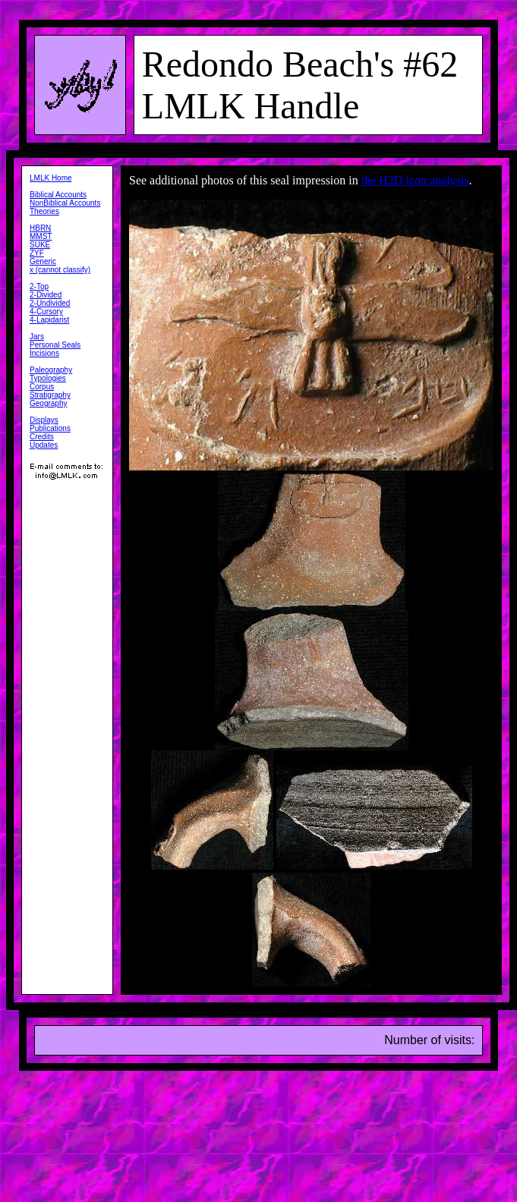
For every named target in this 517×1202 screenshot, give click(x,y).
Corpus (42, 386)
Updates (44, 445)
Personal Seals (55, 345)
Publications (50, 428)
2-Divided (45, 295)
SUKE (40, 245)
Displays (44, 420)
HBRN (40, 228)
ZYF (37, 253)
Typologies (48, 378)
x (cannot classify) (60, 270)
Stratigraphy (50, 395)
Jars (37, 336)
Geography (48, 403)
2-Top (39, 286)
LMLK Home (51, 178)
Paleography (51, 370)
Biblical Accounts (58, 194)
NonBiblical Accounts (65, 203)
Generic (43, 261)
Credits (42, 437)
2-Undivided (50, 303)
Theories (44, 211)
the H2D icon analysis (415, 180)
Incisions (44, 353)
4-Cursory (46, 311)
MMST (41, 236)
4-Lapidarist (49, 320)
